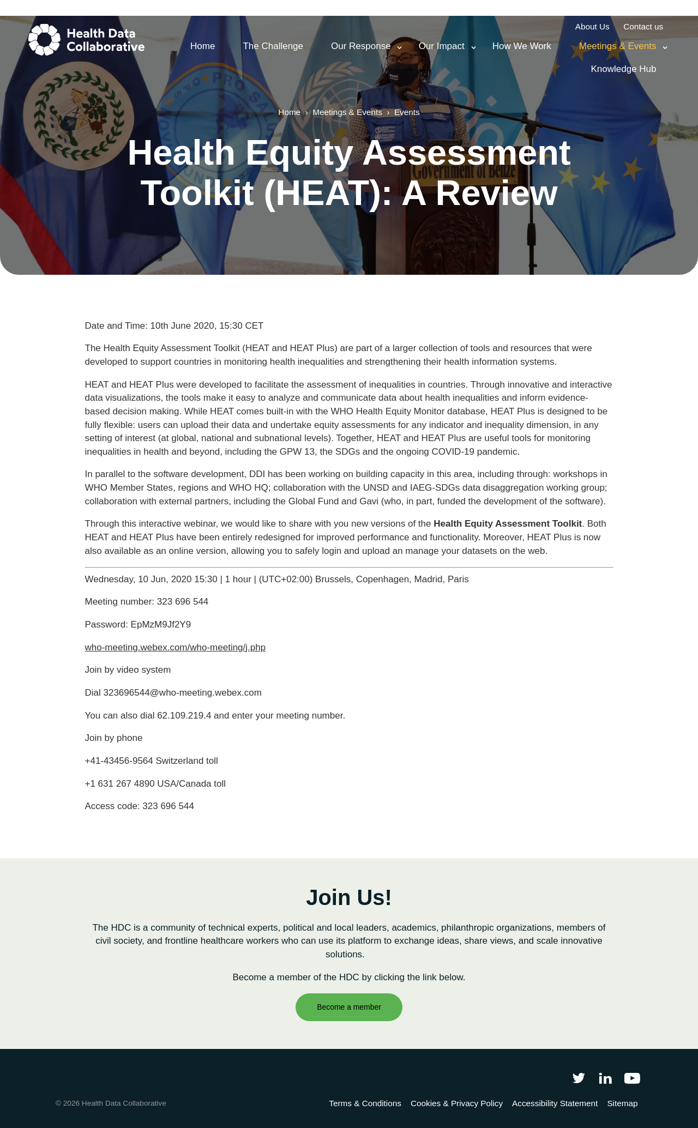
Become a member (349, 1007)
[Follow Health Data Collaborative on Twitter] (578, 1077)
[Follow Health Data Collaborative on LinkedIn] (605, 1077)
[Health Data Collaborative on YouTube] (632, 1077)
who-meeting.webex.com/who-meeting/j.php (175, 647)
